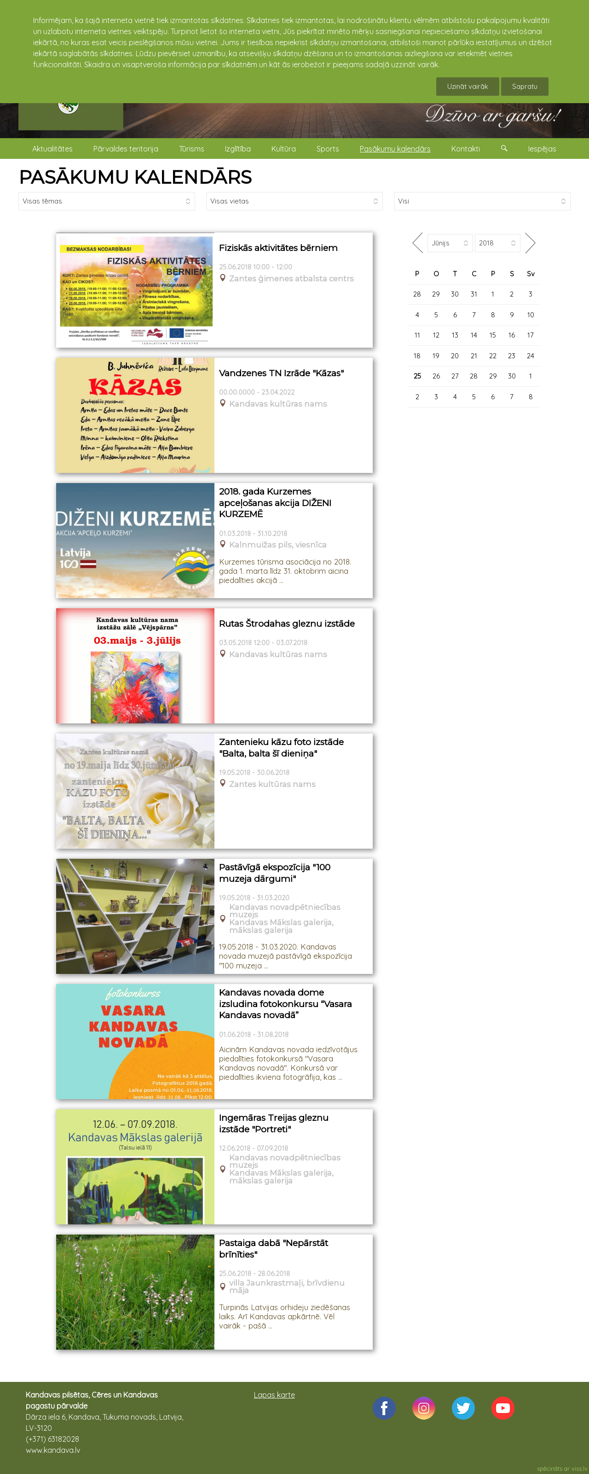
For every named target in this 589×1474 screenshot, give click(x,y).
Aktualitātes (52, 148)
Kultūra (283, 148)
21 (474, 355)
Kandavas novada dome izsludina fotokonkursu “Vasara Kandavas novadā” (285, 1003)
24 (530, 355)
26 (436, 376)
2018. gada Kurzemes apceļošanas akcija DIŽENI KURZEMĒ (275, 502)
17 (530, 335)
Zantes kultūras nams (272, 784)
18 (417, 355)
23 (511, 355)
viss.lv (580, 1468)
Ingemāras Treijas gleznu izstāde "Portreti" (274, 1124)
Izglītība (238, 148)
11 (417, 335)
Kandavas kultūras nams (278, 404)
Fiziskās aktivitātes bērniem (278, 248)
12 (436, 335)
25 (417, 376)
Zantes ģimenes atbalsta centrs (291, 279)
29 (436, 294)
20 (455, 355)
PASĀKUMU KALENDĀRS (135, 177)
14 (474, 335)
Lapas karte (274, 1394)
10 (530, 314)
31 (474, 294)
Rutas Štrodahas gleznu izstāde (287, 623)
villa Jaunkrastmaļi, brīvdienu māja (287, 1287)
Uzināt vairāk (467, 86)
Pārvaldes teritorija (125, 148)
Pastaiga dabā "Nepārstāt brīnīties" (273, 1249)
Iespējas (542, 148)
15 (493, 335)
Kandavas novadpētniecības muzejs (285, 911)
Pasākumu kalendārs (395, 148)
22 (493, 355)
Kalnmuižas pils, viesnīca (278, 545)
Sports (328, 148)
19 (436, 355)
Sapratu (524, 86)
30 (455, 294)
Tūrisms (191, 148)
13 (455, 335)
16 (511, 335)
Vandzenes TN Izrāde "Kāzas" (281, 373)
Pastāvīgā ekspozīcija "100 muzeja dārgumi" (274, 873)
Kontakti (465, 148)
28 (417, 294)
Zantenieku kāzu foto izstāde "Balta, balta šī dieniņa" (281, 748)
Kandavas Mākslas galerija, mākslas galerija (281, 926)
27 (455, 376)
